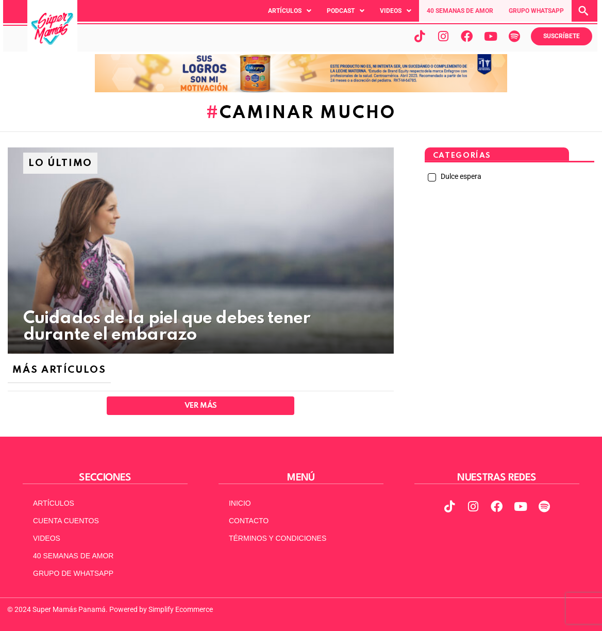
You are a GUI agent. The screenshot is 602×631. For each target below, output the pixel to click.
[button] (289, 11)
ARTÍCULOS (53, 503)
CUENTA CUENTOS (66, 521)
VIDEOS (46, 538)
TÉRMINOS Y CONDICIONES (277, 538)
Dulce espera (460, 176)
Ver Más (201, 405)
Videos (395, 10)
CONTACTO (249, 521)
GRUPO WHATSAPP (536, 10)
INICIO (240, 503)
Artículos (289, 10)
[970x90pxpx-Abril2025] (301, 90)
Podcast (345, 10)
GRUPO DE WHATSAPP (73, 573)
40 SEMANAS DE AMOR (460, 10)
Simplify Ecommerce (180, 609)
